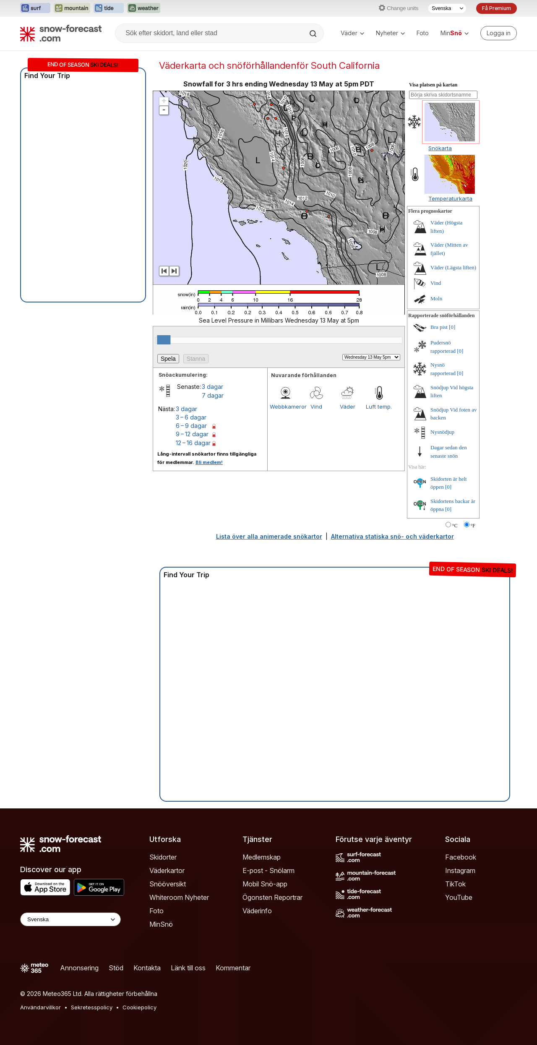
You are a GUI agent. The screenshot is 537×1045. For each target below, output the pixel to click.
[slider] (163, 339)
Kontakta (147, 968)
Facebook (460, 857)
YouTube (458, 897)
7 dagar (213, 395)
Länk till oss (188, 968)
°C (455, 526)
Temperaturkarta (450, 198)
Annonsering (79, 968)
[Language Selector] (70, 919)
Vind (316, 406)
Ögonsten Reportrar (272, 897)
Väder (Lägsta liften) (453, 267)
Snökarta (440, 148)
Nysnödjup (442, 432)
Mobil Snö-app (264, 884)
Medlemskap (261, 857)
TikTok (455, 884)
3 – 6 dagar (191, 417)
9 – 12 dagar (192, 434)
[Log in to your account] (498, 33)
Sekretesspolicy (91, 1007)
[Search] (313, 33)
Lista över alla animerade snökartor (269, 536)
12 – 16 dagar (193, 442)
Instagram (460, 870)
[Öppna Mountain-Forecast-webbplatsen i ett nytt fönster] (72, 8)
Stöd (116, 968)
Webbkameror (285, 406)
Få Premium (496, 8)
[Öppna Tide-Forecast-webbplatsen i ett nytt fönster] (109, 8)
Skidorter (163, 857)
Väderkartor (167, 870)
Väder (352, 32)
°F (473, 526)
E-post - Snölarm (268, 870)
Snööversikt (167, 884)
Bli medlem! (209, 462)
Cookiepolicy (139, 1007)
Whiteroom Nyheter (179, 897)
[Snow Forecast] (61, 33)
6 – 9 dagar (191, 425)
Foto (423, 32)
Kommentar (233, 968)
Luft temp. (379, 406)
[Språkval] (447, 8)
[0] (452, 327)
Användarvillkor (40, 1007)
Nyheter (390, 32)
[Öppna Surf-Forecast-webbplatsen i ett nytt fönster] (35, 8)
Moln (436, 298)
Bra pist (439, 327)
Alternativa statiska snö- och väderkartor (392, 536)
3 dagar (212, 386)
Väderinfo (257, 911)
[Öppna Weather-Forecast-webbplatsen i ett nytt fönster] (143, 8)
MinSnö (161, 924)
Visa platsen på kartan (433, 85)
